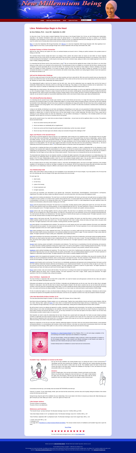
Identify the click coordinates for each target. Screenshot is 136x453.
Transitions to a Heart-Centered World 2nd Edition (52, 422)
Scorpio (32, 244)
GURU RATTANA (73, 20)
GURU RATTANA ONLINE (59, 443)
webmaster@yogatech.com (99, 449)
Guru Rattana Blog (80, 434)
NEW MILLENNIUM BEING (53, 20)
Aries (31, 197)
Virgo (31, 230)
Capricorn (32, 256)
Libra (31, 236)
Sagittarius (33, 250)
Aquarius (32, 262)
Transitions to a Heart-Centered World (61, 333)
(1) (63, 63)
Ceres (51, 303)
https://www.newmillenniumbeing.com (44, 449)
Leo (31, 224)
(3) (105, 361)
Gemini (32, 210)
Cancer (32, 218)
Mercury (63, 44)
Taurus (31, 204)
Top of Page (68, 427)
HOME (42, 20)
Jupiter (32, 45)
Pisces (31, 270)
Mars (31, 44)
